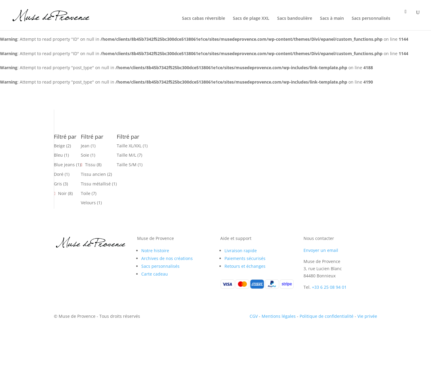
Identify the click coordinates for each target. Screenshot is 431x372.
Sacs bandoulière (294, 18)
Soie (85, 155)
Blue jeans (64, 164)
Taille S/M (126, 164)
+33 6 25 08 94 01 (329, 287)
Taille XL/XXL (129, 146)
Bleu (58, 155)
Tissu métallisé (96, 184)
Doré (58, 174)
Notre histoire (155, 250)
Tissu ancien (93, 174)
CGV (254, 316)
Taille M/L (126, 155)
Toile (85, 193)
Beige (59, 146)
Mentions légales (279, 316)
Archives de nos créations (167, 258)
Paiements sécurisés (244, 258)
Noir (62, 193)
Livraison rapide (240, 250)
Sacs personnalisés (371, 18)
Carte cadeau (154, 274)
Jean (85, 146)
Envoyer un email (320, 250)
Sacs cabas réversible (203, 18)
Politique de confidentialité (326, 316)
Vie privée (367, 316)
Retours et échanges (244, 266)
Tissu (90, 164)
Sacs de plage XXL (251, 18)
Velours (88, 202)
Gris (58, 184)
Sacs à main (332, 18)
